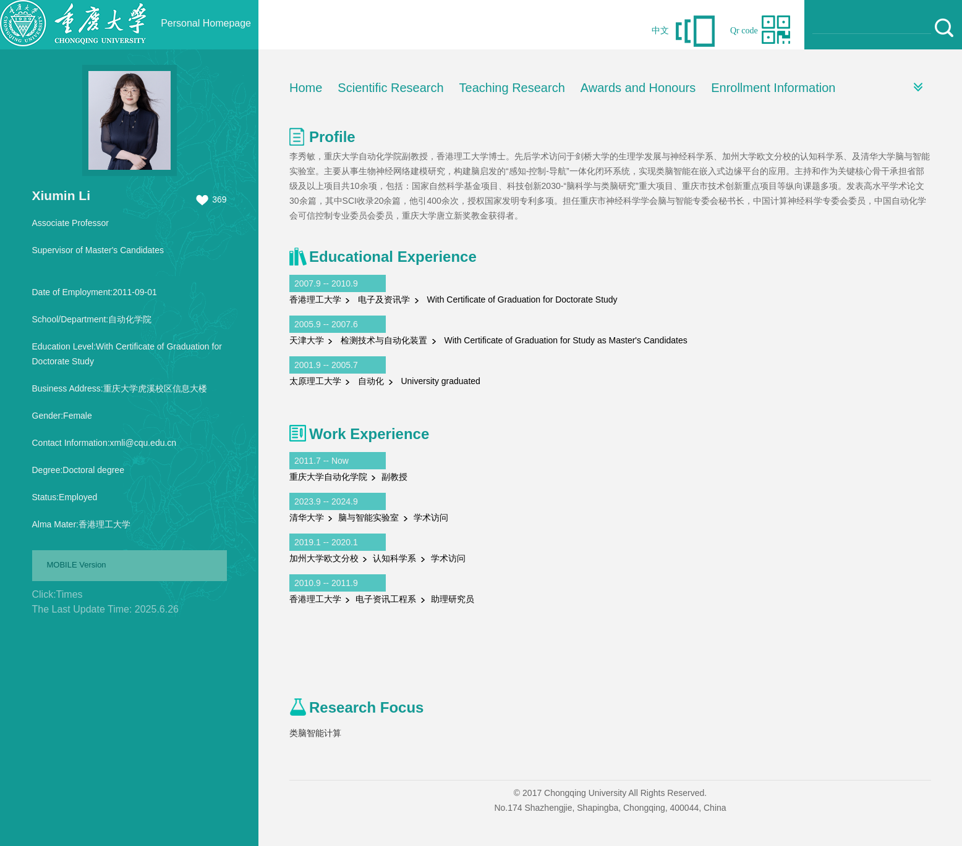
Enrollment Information (773, 87)
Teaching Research (512, 87)
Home (305, 87)
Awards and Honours (638, 87)
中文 (660, 30)
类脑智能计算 (315, 733)
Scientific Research (390, 87)
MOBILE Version (76, 564)
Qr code (744, 30)
